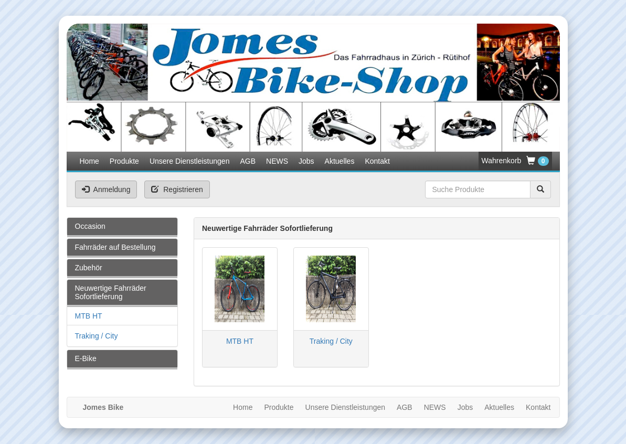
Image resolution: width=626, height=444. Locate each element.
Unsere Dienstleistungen (190, 161)
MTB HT (88, 316)
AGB (248, 161)
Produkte (124, 161)
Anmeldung (106, 189)
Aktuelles (340, 161)
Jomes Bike (103, 407)
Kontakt (377, 161)
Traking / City (96, 336)
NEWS (277, 161)
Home (89, 161)
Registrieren (177, 189)
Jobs (306, 161)
